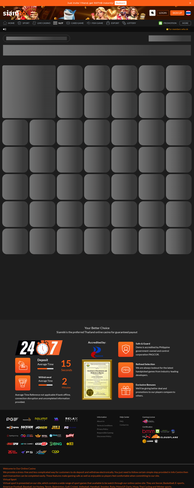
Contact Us (124, 442)
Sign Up (177, 12)
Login (163, 12)
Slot (58, 23)
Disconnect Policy (104, 453)
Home (9, 23)
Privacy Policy (102, 446)
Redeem (120, 3)
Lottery (129, 23)
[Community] (152, 13)
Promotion (168, 23)
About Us (100, 438)
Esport (112, 23)
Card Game (75, 23)
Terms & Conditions (104, 442)
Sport (23, 23)
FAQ (121, 438)
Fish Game (95, 23)
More (185, 23)
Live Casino (41, 23)
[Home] (14, 13)
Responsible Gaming (105, 450)
